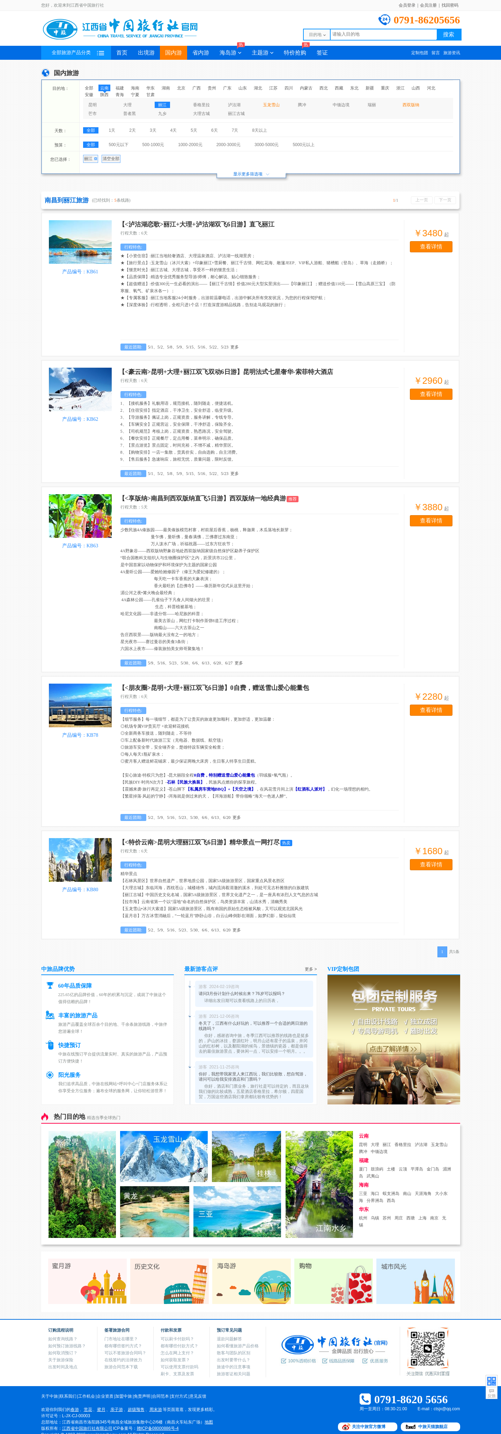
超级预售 (136, 1409)
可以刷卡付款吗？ (177, 1338)
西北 (323, 88)
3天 (153, 130)
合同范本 (160, 1396)
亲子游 (116, 1409)
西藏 (339, 88)
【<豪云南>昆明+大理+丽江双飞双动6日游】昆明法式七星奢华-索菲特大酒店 (226, 371)
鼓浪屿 (377, 1169)
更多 (234, 347)
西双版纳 (411, 104)
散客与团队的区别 (233, 1352)
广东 (227, 88)
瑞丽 (372, 104)
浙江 (400, 88)
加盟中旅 (123, 1396)
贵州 (212, 88)
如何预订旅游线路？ (67, 1345)
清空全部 (111, 158)
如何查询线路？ (63, 1338)
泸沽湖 (234, 104)
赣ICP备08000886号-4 (158, 1428)
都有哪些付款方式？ (179, 1345)
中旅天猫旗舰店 (433, 1426)
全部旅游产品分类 (78, 52)
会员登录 (407, 5)
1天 (112, 130)
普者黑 (129, 113)
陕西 (104, 94)
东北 (354, 88)
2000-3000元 (228, 144)
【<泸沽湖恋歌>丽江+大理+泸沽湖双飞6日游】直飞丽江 (196, 224)
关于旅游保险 (60, 1359)
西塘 (410, 1218)
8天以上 (259, 130)
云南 (104, 88)
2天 (132, 130)
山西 (416, 88)
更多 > (311, 969)
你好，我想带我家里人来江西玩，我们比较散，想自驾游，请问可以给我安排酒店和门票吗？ (253, 1077)
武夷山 (373, 1176)
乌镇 (375, 1218)
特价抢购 (297, 51)
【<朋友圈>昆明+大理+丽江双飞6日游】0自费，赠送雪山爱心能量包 (214, 687)
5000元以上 (304, 144)
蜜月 (101, 1409)
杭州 (363, 1218)
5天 (194, 130)
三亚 (363, 1193)
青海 (120, 94)
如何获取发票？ (175, 1359)
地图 (209, 1422)
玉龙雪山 (271, 104)
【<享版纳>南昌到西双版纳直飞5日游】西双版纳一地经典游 (202, 498)
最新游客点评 (201, 969)
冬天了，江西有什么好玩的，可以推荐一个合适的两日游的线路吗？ (253, 1026)
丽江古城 (236, 113)
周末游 (155, 1409)
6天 (214, 130)
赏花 (88, 1409)
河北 (431, 88)
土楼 (391, 1169)
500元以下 (118, 144)
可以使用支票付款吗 (179, 1366)
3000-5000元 (267, 144)
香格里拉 (201, 104)
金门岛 (433, 1169)
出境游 (146, 53)
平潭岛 (417, 1169)
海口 (375, 1193)
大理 (127, 104)
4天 (173, 130)
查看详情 (431, 247)
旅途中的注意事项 (233, 1366)
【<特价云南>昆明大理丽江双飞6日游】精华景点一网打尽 (199, 842)
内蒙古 (306, 88)
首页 (121, 53)
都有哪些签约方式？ (123, 1345)
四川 (289, 88)
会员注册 (428, 5)
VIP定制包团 (343, 969)
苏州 (387, 1218)
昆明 (92, 104)
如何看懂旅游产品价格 (238, 1345)
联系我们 (68, 1396)
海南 (135, 88)
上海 (422, 1218)
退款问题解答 (229, 1338)
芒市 (92, 113)
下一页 (445, 199)
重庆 (385, 88)
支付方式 (179, 1396)
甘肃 (150, 94)
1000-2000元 (190, 144)
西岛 (391, 1200)
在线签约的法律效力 (123, 1359)
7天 (235, 130)
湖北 (258, 88)
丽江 (162, 104)
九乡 (162, 113)
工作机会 (86, 1396)
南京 (434, 1218)
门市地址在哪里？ (121, 1338)
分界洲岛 (375, 1200)
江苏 (273, 88)
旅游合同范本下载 (121, 1366)
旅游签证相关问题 (233, 1373)
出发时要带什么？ (233, 1359)
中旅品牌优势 (58, 969)
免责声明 (142, 1396)
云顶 (403, 1169)
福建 (120, 88)
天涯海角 (423, 1193)
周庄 (399, 1218)
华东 (150, 88)
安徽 (89, 94)
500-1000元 (153, 144)
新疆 (370, 88)
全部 (89, 88)
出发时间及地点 (63, 1366)
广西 (196, 88)
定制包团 (419, 52)
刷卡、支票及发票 (177, 1373)
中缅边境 (341, 104)
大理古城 (201, 113)
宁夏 (135, 94)
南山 (407, 1193)
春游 (75, 1409)
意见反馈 (198, 1396)
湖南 (166, 88)
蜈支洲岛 (391, 1193)
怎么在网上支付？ (177, 1352)
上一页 (421, 199)
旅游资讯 (451, 52)
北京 (181, 88)
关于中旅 (49, 1396)
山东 (242, 88)
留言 (436, 52)
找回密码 (450, 5)
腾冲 (302, 104)
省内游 (200, 53)
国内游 (173, 53)
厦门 (363, 1169)
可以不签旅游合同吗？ (125, 1352)
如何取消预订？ (63, 1352)
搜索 (448, 34)
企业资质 (105, 1396)
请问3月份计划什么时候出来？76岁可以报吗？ (242, 993)
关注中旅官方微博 (368, 1426)
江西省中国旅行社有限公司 (87, 1428)
